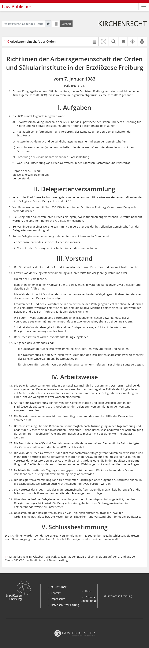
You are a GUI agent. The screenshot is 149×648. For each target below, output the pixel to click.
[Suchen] (66, 23)
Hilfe (88, 591)
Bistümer (58, 587)
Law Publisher (17, 6)
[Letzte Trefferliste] (55, 23)
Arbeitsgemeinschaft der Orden (30, 41)
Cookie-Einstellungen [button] (89, 599)
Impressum (58, 599)
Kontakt (56, 593)
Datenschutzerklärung (65, 605)
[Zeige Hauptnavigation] (143, 6)
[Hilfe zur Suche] (48, 23)
